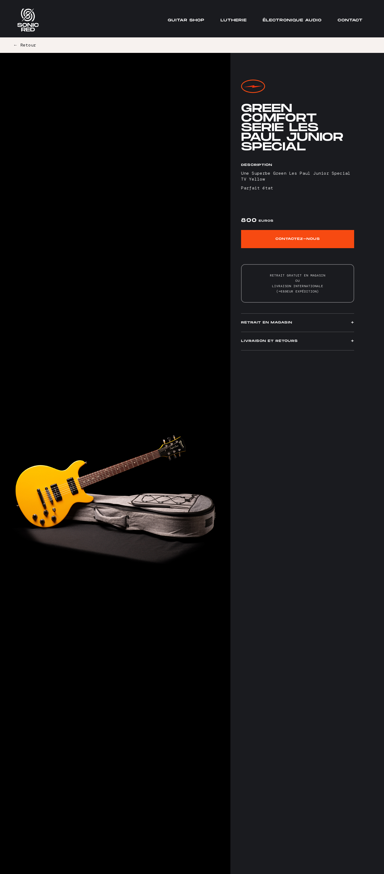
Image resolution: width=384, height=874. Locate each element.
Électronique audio (292, 20)
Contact (350, 20)
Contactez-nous (297, 239)
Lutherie (234, 20)
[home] (28, 20)
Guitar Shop (186, 20)
